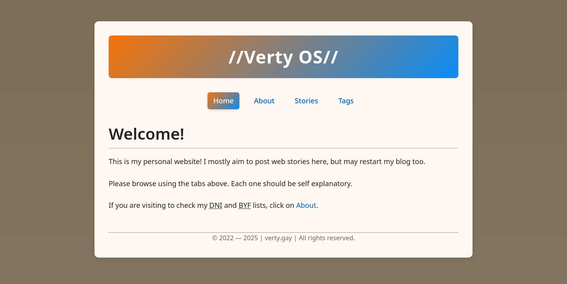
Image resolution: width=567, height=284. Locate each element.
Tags (346, 100)
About (264, 100)
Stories (306, 100)
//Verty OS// (283, 57)
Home (223, 100)
